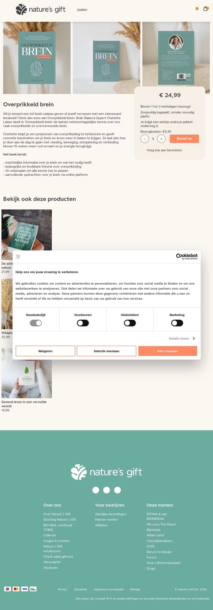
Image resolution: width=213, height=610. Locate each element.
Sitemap (135, 589)
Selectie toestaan (106, 351)
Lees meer (26, 244)
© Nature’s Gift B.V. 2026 (191, 589)
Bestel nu (184, 138)
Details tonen (179, 338)
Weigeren (45, 351)
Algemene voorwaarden (109, 589)
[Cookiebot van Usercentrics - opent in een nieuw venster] (179, 256)
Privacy (62, 589)
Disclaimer (80, 589)
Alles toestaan (167, 351)
